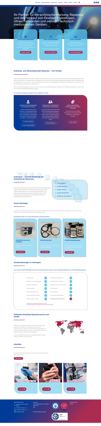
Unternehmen (54, 4)
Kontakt (66, 4)
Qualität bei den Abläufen (64, 199)
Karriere (75, 4)
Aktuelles (60, 4)
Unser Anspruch (61, 186)
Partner (70, 4)
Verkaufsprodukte (45, 4)
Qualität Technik (61, 193)
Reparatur (37, 4)
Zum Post (21, 392)
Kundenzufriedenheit (63, 196)
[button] (70, 186)
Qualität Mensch (61, 189)
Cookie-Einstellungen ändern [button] (39, 415)
